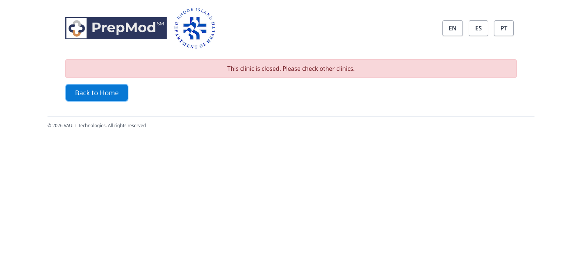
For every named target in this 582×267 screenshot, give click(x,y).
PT (503, 28)
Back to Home (97, 92)
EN (453, 28)
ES (478, 28)
